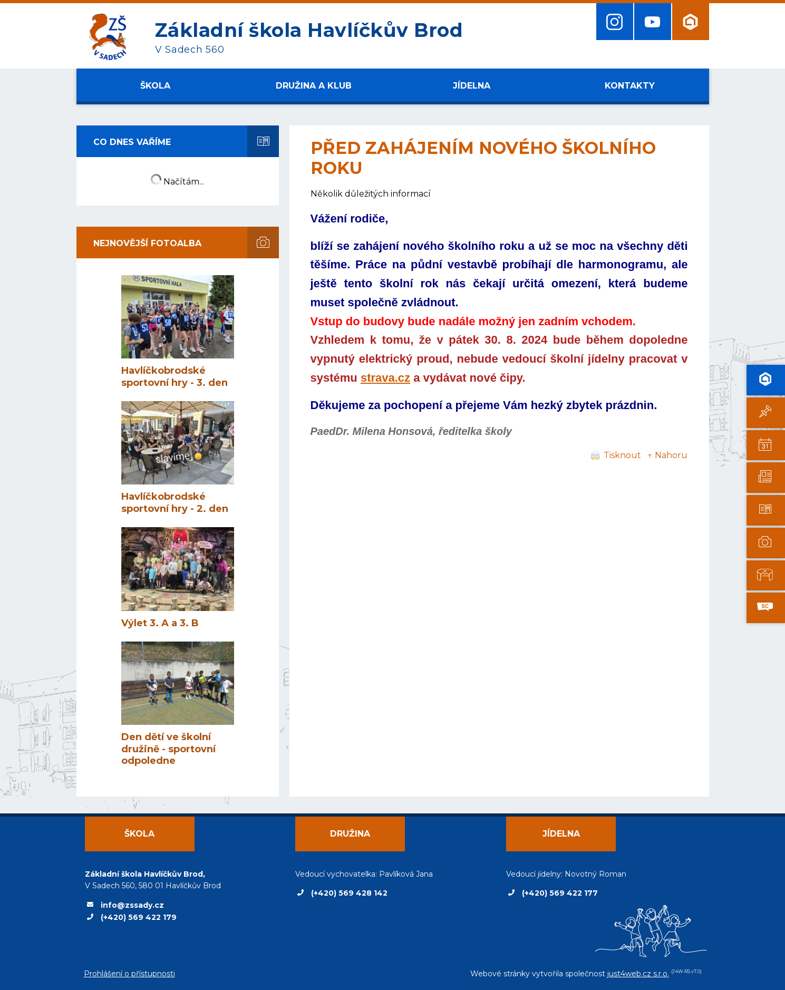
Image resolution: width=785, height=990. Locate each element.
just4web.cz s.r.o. (638, 973)
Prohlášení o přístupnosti (129, 973)
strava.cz (385, 377)
